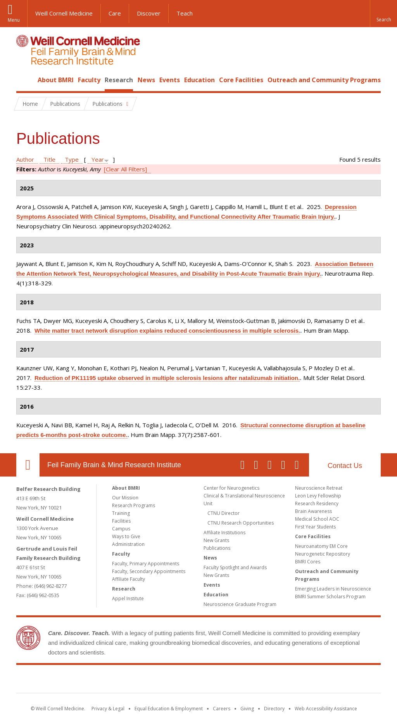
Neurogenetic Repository (322, 554)
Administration (128, 544)
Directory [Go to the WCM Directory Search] (274, 708)
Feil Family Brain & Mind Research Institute (114, 465)
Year (97, 159)
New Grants (216, 540)
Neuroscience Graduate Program (240, 604)
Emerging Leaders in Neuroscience (333, 588)
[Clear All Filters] (125, 169)
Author (25, 159)
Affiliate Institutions (224, 532)
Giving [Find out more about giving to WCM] (247, 708)
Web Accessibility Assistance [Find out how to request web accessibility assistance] (326, 708)
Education (199, 80)
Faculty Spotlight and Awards (235, 567)
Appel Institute (128, 598)
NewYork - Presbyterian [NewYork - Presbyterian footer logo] (263, 680)
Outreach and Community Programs (324, 80)
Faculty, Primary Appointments (145, 563)
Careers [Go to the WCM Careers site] (221, 708)
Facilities (121, 521)
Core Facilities (241, 80)
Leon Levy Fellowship (318, 495)
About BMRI (56, 80)
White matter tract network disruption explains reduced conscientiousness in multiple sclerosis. (167, 330)
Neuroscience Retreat (318, 488)
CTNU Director (223, 513)
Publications (217, 548)
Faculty (89, 80)
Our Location (28, 465)
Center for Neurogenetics (231, 488)
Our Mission (125, 497)
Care (115, 13)
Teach (184, 13)
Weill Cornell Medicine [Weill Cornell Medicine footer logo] (141, 680)
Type (72, 159)
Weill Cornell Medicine (64, 13)
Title (49, 159)
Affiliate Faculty (128, 579)
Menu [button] (14, 20)
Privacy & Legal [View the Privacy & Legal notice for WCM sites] (107, 708)
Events (169, 80)
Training (121, 513)
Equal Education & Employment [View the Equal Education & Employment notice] (169, 708)
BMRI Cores (307, 561)
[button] (383, 13)
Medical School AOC (317, 519)
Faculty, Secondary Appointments (148, 571)
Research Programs (133, 505)
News (146, 80)
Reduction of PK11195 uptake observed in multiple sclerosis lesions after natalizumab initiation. (167, 378)
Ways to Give (126, 536)
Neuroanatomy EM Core (321, 546)
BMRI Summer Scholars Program (330, 596)
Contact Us (345, 466)
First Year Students (315, 526)
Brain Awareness (313, 511)
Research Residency (316, 503)
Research (119, 80)
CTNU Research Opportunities (240, 523)
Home (24, 80)
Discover (149, 13)
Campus (121, 528)
